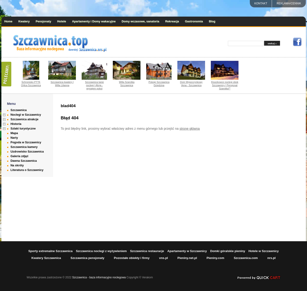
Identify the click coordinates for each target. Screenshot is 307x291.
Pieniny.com (215, 258)
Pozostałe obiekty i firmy (132, 258)
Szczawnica (19, 110)
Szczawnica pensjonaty (87, 258)
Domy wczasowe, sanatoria (140, 21)
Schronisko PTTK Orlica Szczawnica (31, 84)
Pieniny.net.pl (187, 258)
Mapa (14, 133)
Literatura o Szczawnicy (27, 170)
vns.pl (163, 258)
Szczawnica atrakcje (25, 119)
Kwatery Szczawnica (46, 258)
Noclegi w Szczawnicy (26, 114)
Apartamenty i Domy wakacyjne (94, 21)
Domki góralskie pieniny (227, 251)
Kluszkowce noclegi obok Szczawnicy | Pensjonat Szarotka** (224, 85)
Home (8, 21)
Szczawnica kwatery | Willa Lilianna (62, 84)
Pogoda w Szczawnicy (26, 142)
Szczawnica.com (246, 258)
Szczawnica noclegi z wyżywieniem (101, 251)
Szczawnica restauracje (147, 251)
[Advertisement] (277, 167)
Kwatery (24, 21)
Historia (16, 124)
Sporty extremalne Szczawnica (50, 251)
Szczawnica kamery (24, 147)
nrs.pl (271, 258)
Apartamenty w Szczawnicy (187, 251)
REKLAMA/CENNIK (289, 3)
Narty (14, 137)
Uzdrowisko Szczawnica (27, 151)
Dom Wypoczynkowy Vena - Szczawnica (191, 84)
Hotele (61, 21)
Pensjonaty (43, 21)
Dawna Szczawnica (24, 160)
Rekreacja (172, 21)
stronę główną (189, 128)
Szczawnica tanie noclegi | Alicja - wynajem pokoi (94, 85)
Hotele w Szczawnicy (263, 251)
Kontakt (260, 3)
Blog (212, 21)
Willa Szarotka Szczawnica (126, 84)
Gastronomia (194, 21)
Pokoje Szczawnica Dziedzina (159, 84)
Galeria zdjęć (20, 156)
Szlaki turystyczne (23, 128)
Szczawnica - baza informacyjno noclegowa (99, 277)
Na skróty (17, 165)
